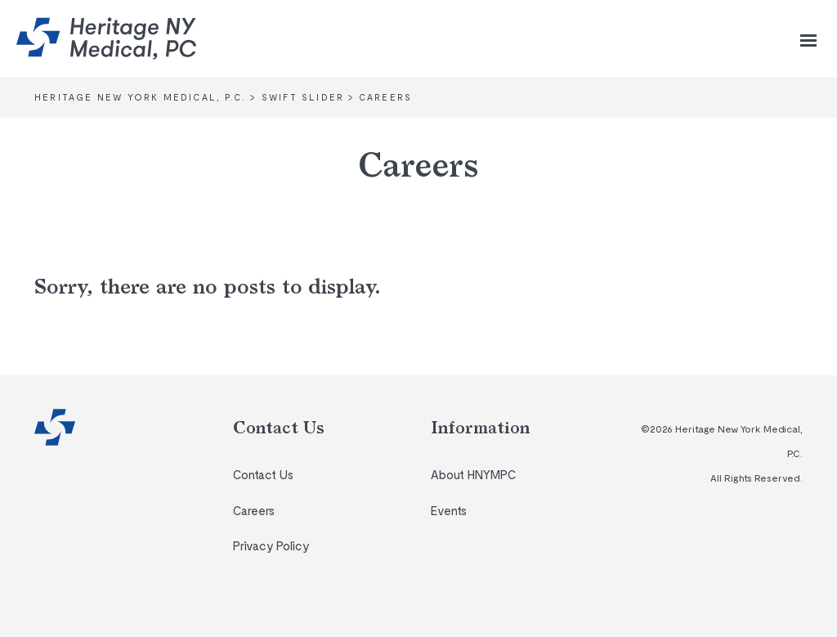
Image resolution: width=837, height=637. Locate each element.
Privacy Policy (271, 545)
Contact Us (263, 474)
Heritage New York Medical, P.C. (54, 427)
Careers (254, 510)
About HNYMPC (473, 474)
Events (449, 510)
